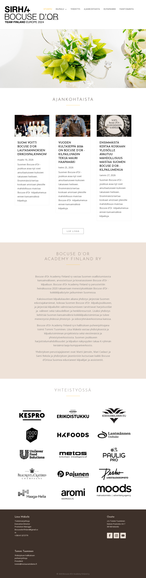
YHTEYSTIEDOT (51, 20)
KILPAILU (60, 9)
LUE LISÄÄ (73, 231)
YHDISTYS (75, 9)
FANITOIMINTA (127, 9)
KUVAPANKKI (110, 9)
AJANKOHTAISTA (92, 9)
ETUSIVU (48, 9)
